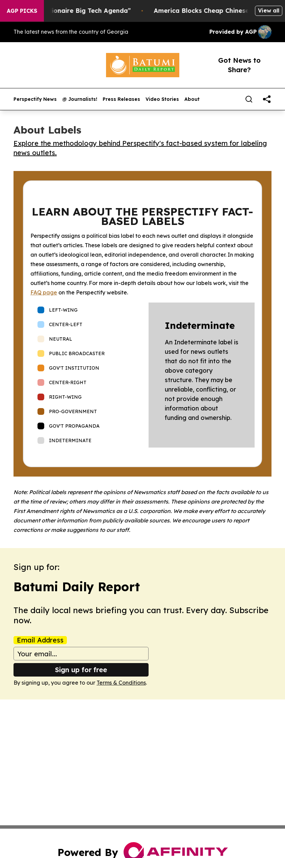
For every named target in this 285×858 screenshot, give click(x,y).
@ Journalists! (79, 99)
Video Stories (162, 99)
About (192, 99)
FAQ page (43, 292)
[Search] (249, 99)
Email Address (40, 640)
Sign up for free (81, 669)
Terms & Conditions (121, 682)
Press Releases (121, 99)
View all (268, 10)
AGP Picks (22, 10)
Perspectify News (35, 99)
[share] (266, 99)
